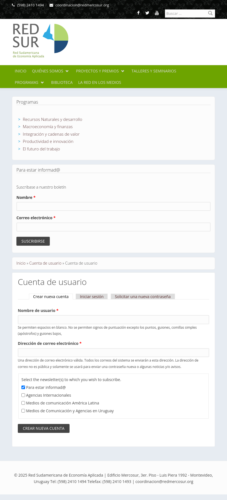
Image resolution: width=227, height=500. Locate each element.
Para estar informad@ (46, 387)
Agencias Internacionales (48, 395)
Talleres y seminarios (154, 71)
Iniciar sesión (91, 296)
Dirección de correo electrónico (50, 343)
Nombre (26, 197)
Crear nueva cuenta (53, 296)
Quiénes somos (47, 71)
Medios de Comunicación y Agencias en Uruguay (70, 410)
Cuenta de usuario (45, 263)
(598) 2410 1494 (28, 5)
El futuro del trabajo (41, 149)
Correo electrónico (36, 217)
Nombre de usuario (38, 310)
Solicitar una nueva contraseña (143, 296)
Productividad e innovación (48, 141)
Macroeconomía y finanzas (48, 126)
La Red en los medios (99, 82)
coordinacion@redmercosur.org (79, 5)
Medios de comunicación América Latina (62, 403)
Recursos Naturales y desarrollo (52, 119)
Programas (26, 82)
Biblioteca (62, 82)
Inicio (20, 71)
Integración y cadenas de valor (51, 134)
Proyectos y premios (97, 71)
